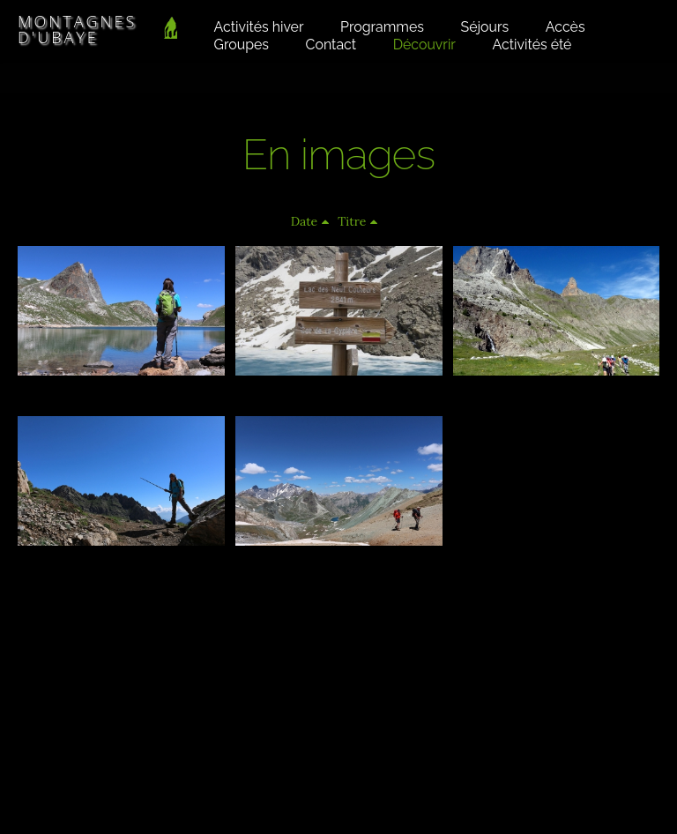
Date (304, 221)
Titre (352, 221)
